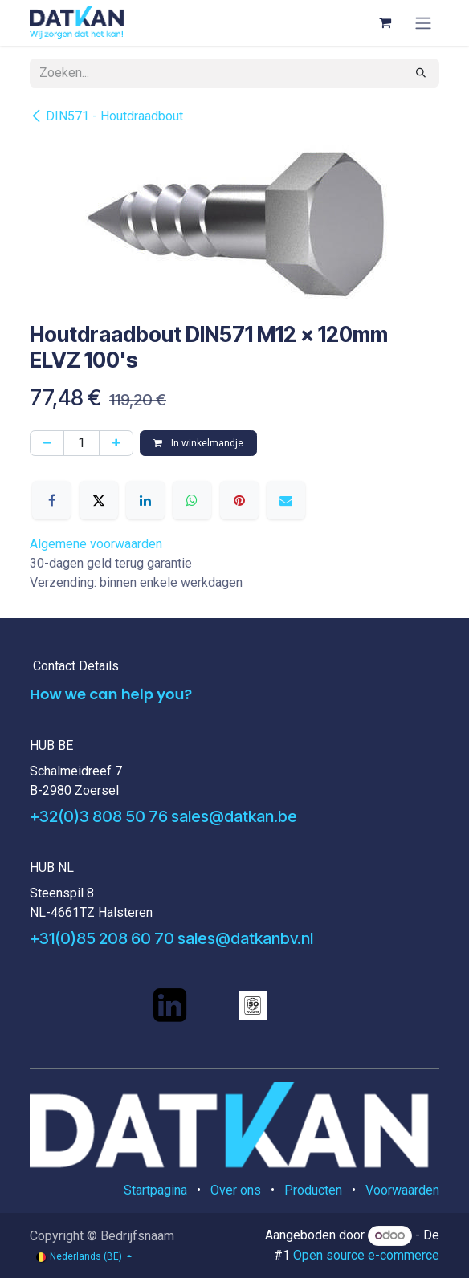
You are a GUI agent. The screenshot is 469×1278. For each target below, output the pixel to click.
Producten (313, 1190)
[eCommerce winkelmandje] (385, 22)
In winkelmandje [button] (198, 443)
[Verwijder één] (47, 443)
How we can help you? (111, 694)
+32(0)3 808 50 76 (99, 816)
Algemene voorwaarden (96, 543)
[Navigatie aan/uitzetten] (423, 22)
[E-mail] (286, 500)
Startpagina (155, 1190)
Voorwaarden (402, 1190)
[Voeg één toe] (116, 443)
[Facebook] (51, 500)
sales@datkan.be (234, 816)
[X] (99, 500)
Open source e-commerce (366, 1255)
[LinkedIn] (145, 500)
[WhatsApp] (192, 500)
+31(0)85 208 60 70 (102, 938)
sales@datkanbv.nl (245, 938)
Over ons (235, 1190)
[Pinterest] (239, 500)
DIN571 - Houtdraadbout (106, 116)
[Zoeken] (420, 73)
